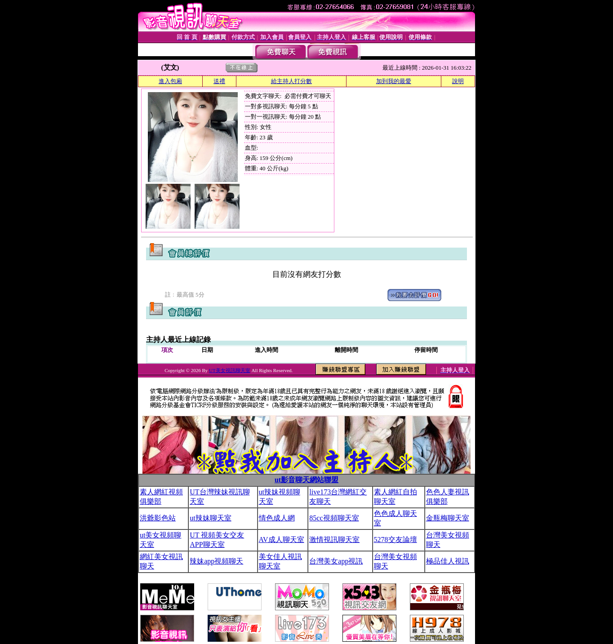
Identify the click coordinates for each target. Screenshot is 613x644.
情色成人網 (277, 518)
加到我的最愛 (393, 81)
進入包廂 (170, 81)
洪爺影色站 (158, 518)
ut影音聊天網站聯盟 (306, 480)
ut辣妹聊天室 (210, 518)
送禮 (219, 81)
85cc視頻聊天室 (334, 518)
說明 (458, 81)
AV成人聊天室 (281, 539)
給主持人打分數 (291, 81)
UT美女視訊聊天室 (229, 370)
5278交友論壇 (395, 539)
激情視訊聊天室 (334, 539)
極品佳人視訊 (447, 561)
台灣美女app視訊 (336, 561)
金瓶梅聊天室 (447, 518)
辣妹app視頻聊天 (216, 561)
